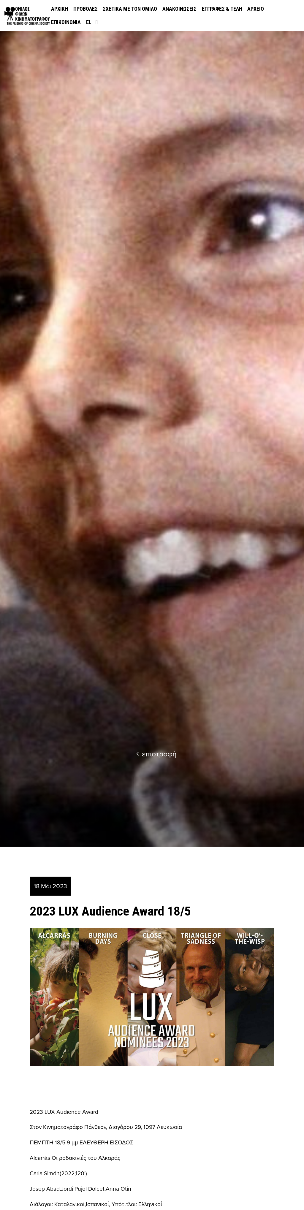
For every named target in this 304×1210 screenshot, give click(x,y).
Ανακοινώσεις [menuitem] (179, 9)
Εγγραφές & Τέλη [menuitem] (222, 9)
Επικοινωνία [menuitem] (66, 22)
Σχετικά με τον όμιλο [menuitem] (130, 9)
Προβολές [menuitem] (85, 9)
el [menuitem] (88, 22)
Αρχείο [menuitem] (255, 9)
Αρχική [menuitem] (59, 9)
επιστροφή (156, 753)
